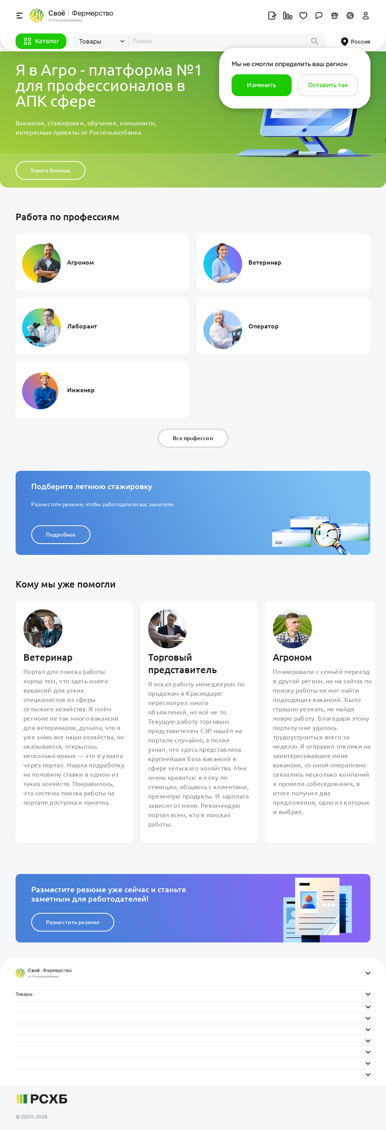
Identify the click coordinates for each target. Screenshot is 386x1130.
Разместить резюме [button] (72, 922)
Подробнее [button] (61, 535)
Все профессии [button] (193, 438)
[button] (41, 41)
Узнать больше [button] (50, 170)
